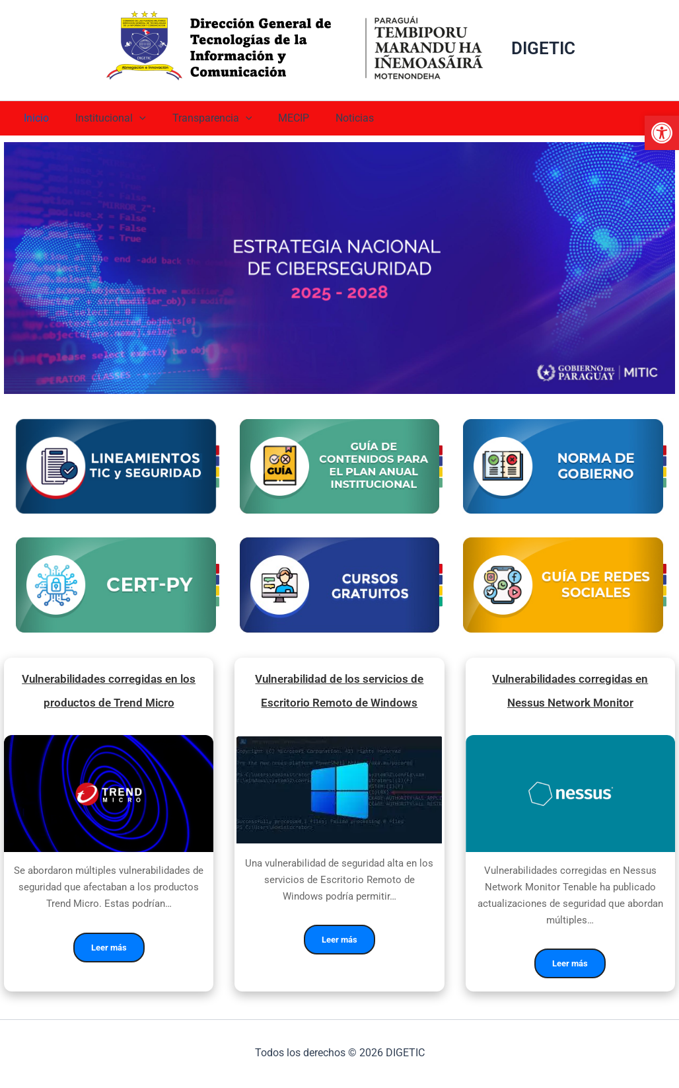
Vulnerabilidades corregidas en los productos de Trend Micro (109, 693)
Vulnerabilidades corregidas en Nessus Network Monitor (570, 693)
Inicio (33, 118)
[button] (662, 133)
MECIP (275, 118)
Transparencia (199, 118)
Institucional (102, 118)
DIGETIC (543, 48)
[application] (131, 118)
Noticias (331, 118)
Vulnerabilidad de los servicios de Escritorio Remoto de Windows (339, 693)
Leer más (109, 951)
